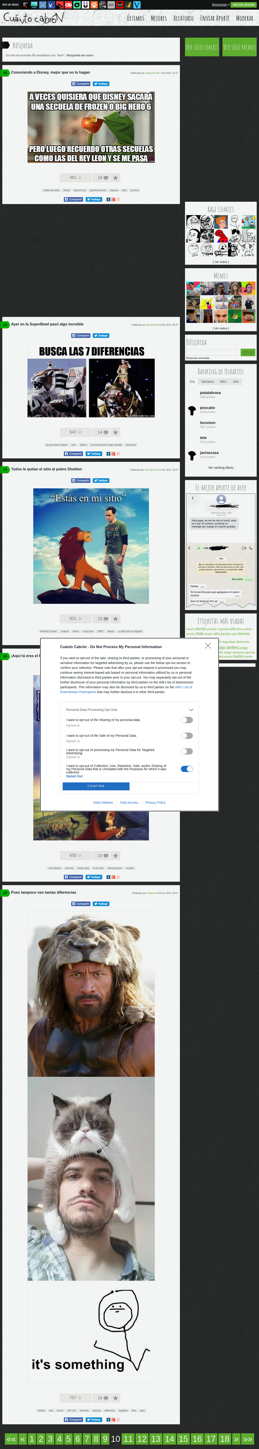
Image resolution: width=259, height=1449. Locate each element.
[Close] (209, 647)
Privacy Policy (155, 802)
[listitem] (129, 709)
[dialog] (129, 724)
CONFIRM (96, 786)
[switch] (187, 720)
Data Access (129, 802)
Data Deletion (103, 802)
